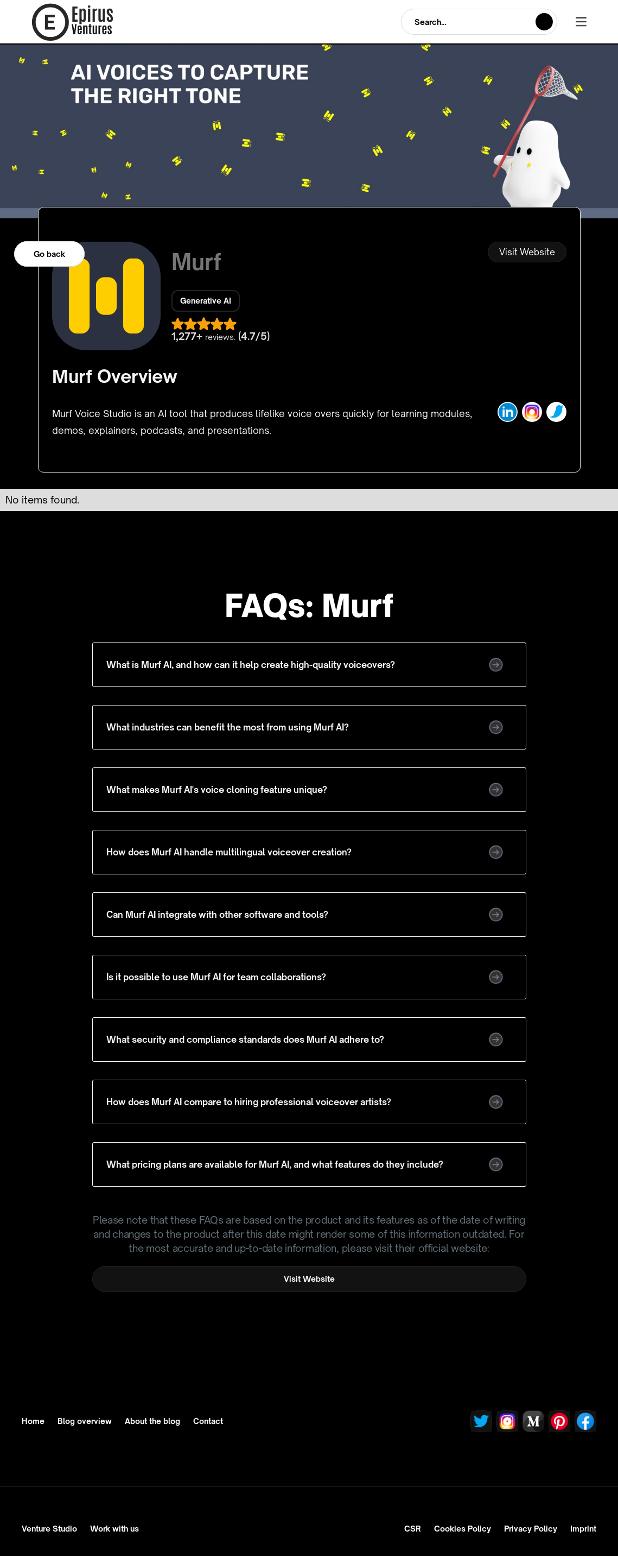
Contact (208, 1421)
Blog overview (85, 1421)
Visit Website (527, 252)
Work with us (114, 1528)
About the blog (152, 1421)
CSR (412, 1528)
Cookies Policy (462, 1528)
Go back (49, 254)
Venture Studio (49, 1528)
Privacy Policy (530, 1528)
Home (33, 1421)
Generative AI (205, 300)
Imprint (583, 1528)
